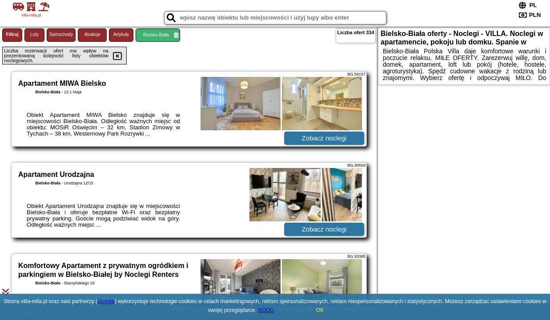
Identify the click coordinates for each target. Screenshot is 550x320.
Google (106, 301)
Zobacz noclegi (324, 138)
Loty (34, 34)
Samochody (61, 34)
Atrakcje (92, 34)
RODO (266, 310)
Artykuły (121, 34)
